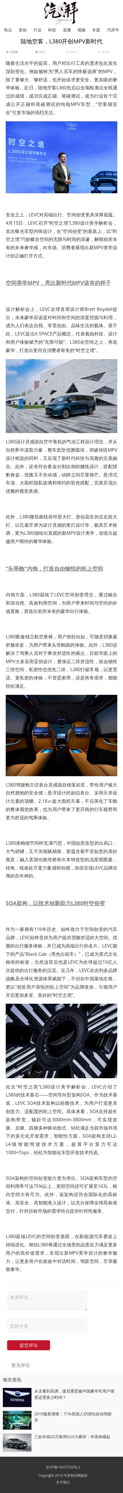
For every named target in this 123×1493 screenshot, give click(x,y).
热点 (8, 30)
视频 (82, 30)
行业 (37, 30)
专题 (96, 30)
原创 (23, 30)
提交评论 (28, 1345)
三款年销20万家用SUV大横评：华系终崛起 (72, 1436)
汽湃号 (113, 30)
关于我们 (63, 1482)
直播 (67, 30)
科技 (52, 30)
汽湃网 (13, 52)
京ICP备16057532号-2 (63, 1467)
